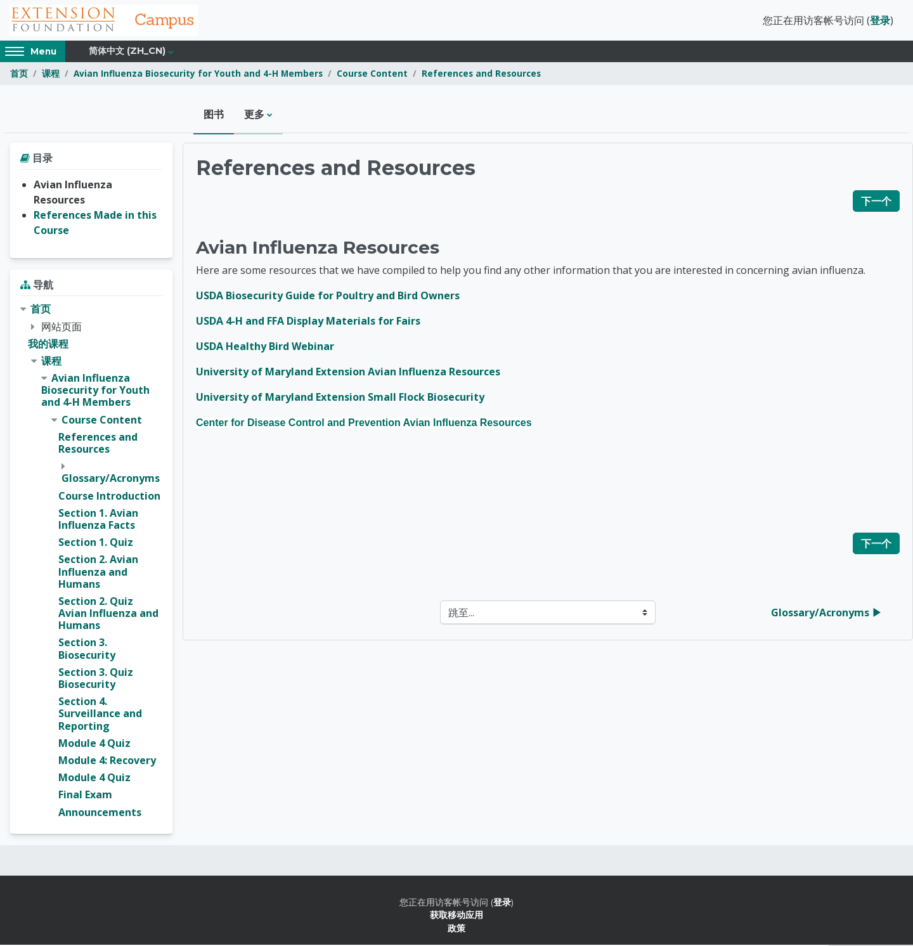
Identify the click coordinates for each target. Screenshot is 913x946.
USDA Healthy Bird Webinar (265, 347)
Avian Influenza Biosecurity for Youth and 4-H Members (198, 74)
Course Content (372, 74)
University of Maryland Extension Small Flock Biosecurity (340, 398)
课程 (51, 74)
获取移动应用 (456, 916)
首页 (19, 74)
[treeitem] (91, 561)
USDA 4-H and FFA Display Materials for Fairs (308, 322)
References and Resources (481, 74)
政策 (456, 929)
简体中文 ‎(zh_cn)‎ (127, 52)
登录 (880, 21)
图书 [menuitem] (214, 115)
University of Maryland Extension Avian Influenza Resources (348, 373)
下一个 (876, 202)
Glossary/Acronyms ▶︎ (826, 614)
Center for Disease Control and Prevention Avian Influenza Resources (364, 423)
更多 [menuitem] (254, 115)
